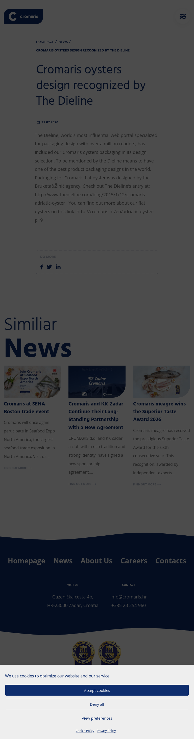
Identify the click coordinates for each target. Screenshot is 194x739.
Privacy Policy (106, 731)
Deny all (97, 704)
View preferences (97, 718)
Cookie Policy (85, 731)
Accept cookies (97, 690)
